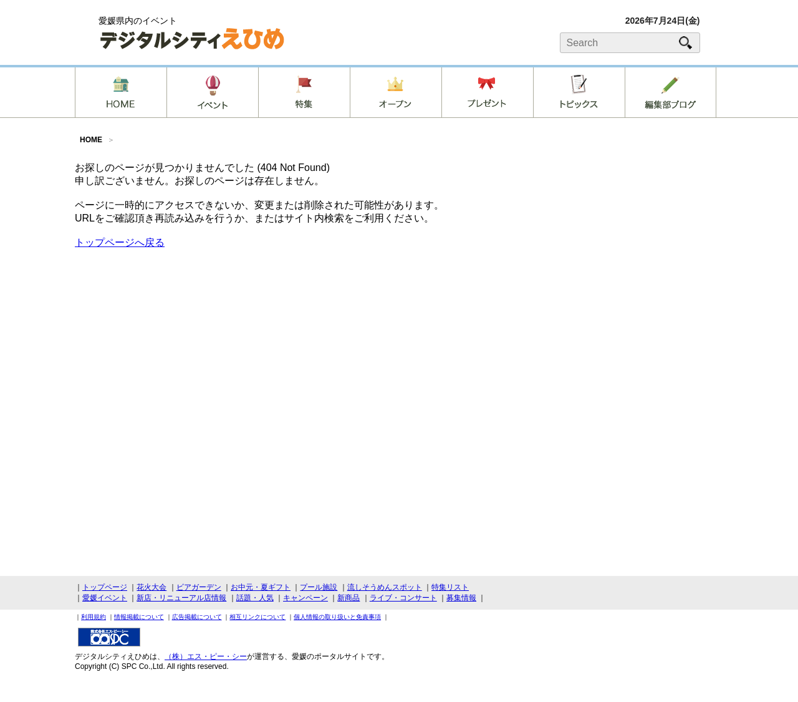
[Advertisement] (629, 258)
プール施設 (318, 587)
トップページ (104, 587)
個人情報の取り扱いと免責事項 (337, 616)
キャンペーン (305, 597)
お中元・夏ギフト (261, 587)
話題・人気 (255, 597)
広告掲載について (197, 616)
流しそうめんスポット (384, 587)
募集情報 (461, 597)
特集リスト (450, 587)
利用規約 (93, 616)
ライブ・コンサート (403, 597)
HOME (91, 139)
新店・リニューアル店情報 (181, 597)
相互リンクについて (257, 616)
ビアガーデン (198, 587)
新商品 (348, 597)
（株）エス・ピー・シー (206, 656)
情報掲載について (139, 616)
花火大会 (151, 587)
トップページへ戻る (120, 242)
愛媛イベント (104, 597)
